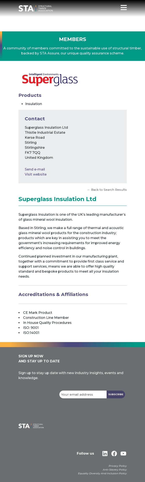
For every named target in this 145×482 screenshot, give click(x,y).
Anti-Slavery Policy (115, 469)
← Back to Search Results (107, 190)
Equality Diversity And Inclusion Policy (102, 473)
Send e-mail (35, 169)
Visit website (36, 174)
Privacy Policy (118, 465)
